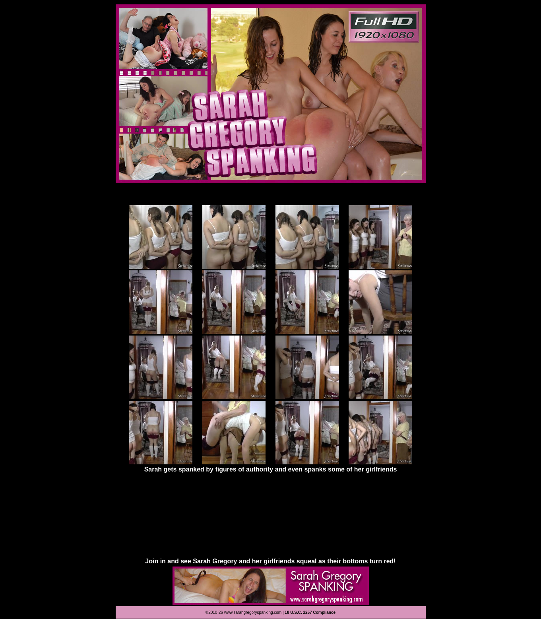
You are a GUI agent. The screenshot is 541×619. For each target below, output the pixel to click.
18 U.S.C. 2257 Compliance (310, 612)
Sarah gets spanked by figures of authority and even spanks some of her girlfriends (270, 469)
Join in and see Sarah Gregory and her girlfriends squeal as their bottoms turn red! (270, 561)
